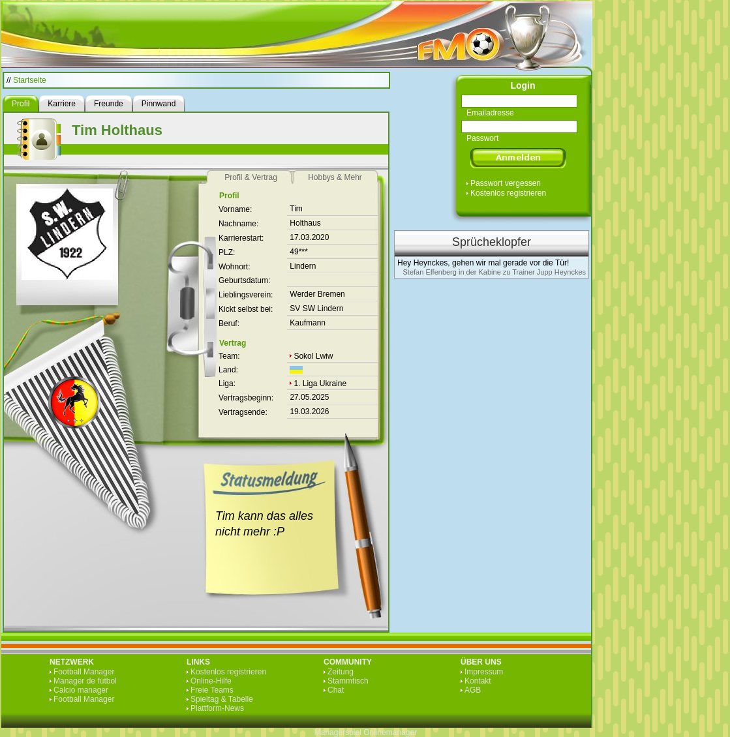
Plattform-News (217, 708)
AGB (472, 690)
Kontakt (477, 680)
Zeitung (340, 671)
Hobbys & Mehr (335, 177)
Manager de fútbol (85, 680)
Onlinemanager (390, 732)
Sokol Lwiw (313, 356)
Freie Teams (212, 690)
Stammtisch (348, 680)
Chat (335, 690)
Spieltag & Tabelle (221, 699)
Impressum (483, 671)
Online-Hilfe (211, 680)
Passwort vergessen (505, 183)
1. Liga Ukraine (320, 383)
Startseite (29, 80)
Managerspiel (337, 732)
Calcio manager (80, 690)
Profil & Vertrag (250, 177)
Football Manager (83, 671)
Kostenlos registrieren (508, 193)
